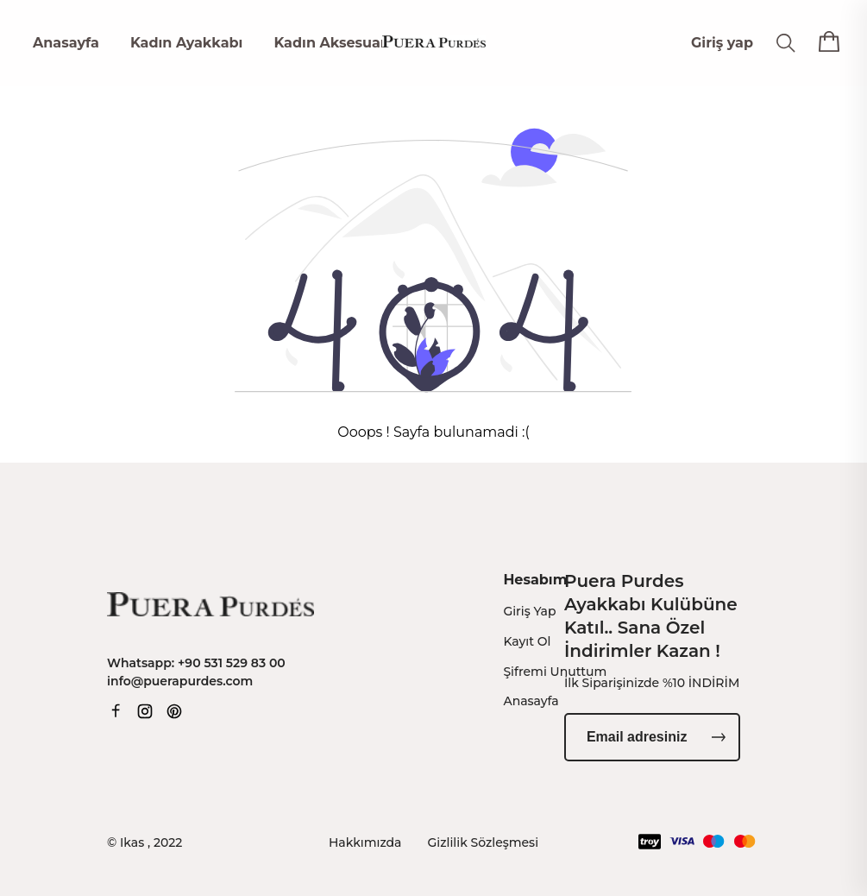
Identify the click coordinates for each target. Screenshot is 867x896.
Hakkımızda (365, 842)
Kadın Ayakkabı (186, 43)
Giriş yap (722, 43)
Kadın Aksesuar (329, 43)
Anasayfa (66, 43)
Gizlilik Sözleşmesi (483, 842)
